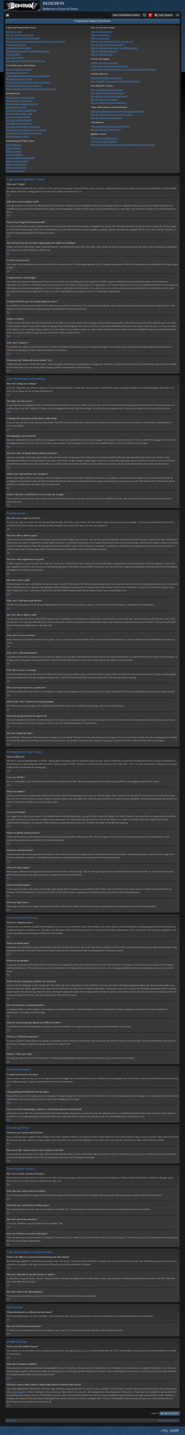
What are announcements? (17, 161)
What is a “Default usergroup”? (104, 51)
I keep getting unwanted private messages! (109, 66)
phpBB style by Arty (163, 1430)
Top (8, 195)
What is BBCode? (14, 145)
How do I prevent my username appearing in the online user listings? (36, 41)
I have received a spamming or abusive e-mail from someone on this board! (123, 69)
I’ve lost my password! (16, 44)
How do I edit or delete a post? (19, 100)
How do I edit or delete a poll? (19, 113)
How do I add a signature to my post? (22, 104)
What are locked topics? (16, 167)
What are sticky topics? (16, 164)
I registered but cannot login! (18, 48)
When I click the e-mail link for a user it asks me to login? (31, 89)
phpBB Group (80, 1350)
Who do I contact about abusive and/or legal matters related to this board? (123, 144)
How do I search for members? (104, 99)
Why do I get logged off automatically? (23, 38)
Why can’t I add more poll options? (21, 110)
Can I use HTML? (14, 148)
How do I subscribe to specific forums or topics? (112, 114)
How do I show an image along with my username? (28, 82)
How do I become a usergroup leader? (107, 44)
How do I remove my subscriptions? (106, 118)
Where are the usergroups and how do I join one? (112, 41)
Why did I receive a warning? (19, 123)
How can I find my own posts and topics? (109, 102)
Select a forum (171, 1413)
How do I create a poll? (16, 107)
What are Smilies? (14, 151)
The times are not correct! (17, 72)
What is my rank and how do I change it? (24, 85)
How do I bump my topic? (17, 136)
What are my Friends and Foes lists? (106, 78)
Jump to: (155, 1413)
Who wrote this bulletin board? (104, 138)
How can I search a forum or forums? (107, 89)
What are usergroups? (100, 38)
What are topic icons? (15, 171)
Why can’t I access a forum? (18, 117)
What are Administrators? (102, 31)
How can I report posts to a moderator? (23, 126)
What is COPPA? (13, 54)
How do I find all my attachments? (106, 129)
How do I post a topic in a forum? (20, 97)
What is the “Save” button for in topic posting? (26, 130)
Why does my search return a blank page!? (109, 96)
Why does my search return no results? (107, 93)
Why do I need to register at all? (20, 35)
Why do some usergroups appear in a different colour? (114, 48)
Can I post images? (14, 154)
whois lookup (17, 1392)
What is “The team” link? (102, 54)
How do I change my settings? (19, 69)
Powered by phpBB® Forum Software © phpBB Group (174, 1430)
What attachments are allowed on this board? (110, 126)
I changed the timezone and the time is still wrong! (28, 76)
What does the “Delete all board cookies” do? (26, 61)
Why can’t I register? (15, 57)
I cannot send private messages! (104, 63)
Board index (11, 1420)
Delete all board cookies (168, 1420)
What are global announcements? (20, 158)
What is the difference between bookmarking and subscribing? (118, 111)
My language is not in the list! (19, 79)
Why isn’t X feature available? (104, 141)
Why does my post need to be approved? (23, 133)
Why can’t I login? (14, 31)
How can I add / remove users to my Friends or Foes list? (115, 81)
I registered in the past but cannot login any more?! (28, 51)
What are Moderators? (100, 35)
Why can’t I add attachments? (19, 120)
